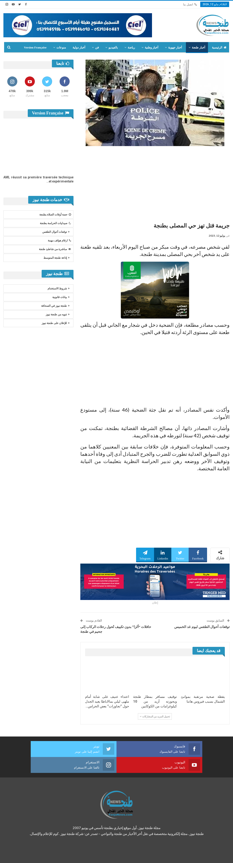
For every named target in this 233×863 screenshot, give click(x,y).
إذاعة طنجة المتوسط (55, 257)
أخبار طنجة (198, 47)
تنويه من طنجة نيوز (56, 314)
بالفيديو (113, 47)
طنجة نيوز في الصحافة (54, 305)
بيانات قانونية (59, 297)
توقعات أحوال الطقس (54, 231)
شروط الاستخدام (57, 288)
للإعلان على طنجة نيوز (54, 323)
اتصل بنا (190, 4)
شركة (17, 855)
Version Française (35, 47)
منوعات (61, 47)
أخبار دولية (79, 47)
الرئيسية (219, 47)
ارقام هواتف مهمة (59, 240)
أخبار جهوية (175, 47)
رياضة (131, 47)
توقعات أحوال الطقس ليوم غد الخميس (202, 627)
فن (97, 47)
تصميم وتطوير (40, 855)
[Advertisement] (155, 182)
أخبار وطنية (151, 47)
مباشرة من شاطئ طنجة (55, 249)
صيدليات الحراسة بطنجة (55, 223)
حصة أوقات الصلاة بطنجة (55, 214)
